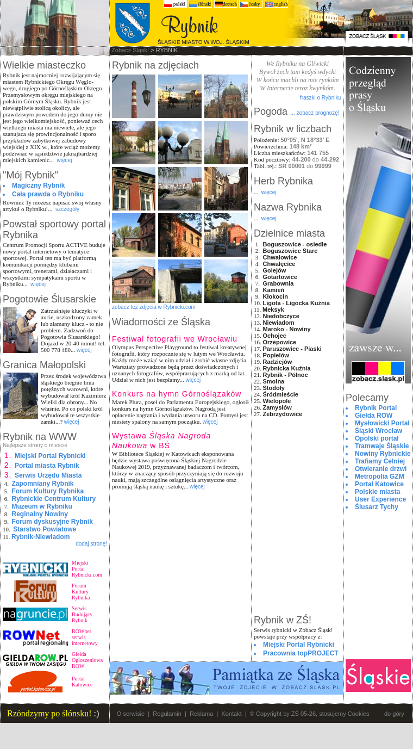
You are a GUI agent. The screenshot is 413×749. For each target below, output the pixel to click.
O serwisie (131, 713)
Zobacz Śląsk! (130, 50)
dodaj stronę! (91, 544)
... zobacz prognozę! (315, 113)
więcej (64, 160)
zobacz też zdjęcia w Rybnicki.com (154, 307)
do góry (394, 713)
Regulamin (167, 713)
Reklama (201, 713)
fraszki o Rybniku (320, 98)
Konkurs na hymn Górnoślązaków (176, 393)
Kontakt (231, 713)
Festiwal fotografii (174, 339)
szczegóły (67, 209)
